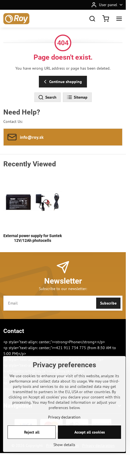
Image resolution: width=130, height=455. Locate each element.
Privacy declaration (64, 426)
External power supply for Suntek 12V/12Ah (32, 238)
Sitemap (77, 97)
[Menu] (119, 18)
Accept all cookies (89, 441)
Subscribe (108, 303)
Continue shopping (62, 82)
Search (47, 97)
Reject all (31, 441)
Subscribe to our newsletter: (63, 288)
